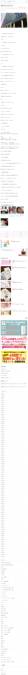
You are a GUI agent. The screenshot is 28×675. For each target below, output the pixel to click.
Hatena (20, 234)
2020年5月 (2, 495)
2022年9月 (2, 442)
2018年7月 (2, 537)
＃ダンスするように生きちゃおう (6, 659)
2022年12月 (3, 435)
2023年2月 (2, 431)
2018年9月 (2, 533)
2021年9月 (2, 467)
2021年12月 (3, 461)
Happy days (3, 570)
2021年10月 (3, 465)
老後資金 (2, 646)
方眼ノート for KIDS (4, 625)
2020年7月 (2, 490)
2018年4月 (2, 543)
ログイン (2, 667)
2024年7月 (2, 412)
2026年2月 (2, 393)
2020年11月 (3, 482)
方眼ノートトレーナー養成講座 (6, 629)
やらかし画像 (3, 583)
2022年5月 (2, 450)
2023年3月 (2, 429)
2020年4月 (2, 497)
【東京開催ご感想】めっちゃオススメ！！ (4, 215)
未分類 (2, 638)
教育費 (2, 621)
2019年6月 (2, 514)
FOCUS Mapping (3, 568)
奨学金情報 (2, 606)
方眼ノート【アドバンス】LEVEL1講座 (7, 627)
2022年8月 (2, 444)
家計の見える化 (3, 610)
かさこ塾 (2, 574)
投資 (1, 619)
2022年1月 (2, 459)
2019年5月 (2, 516)
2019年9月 (2, 507)
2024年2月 (2, 414)
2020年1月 (2, 501)
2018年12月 (3, 526)
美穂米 (2, 644)
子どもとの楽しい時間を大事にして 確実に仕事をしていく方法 (20, 215)
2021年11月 (3, 463)
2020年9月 (2, 486)
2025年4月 (2, 406)
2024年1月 (2, 416)
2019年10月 (3, 505)
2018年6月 (2, 539)
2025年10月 (3, 395)
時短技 (2, 636)
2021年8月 (2, 469)
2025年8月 (2, 397)
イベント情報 (3, 593)
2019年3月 (2, 520)
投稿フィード (3, 669)
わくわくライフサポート (5, 585)
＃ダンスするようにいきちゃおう (6, 657)
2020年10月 (3, 484)
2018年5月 (2, 541)
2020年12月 (3, 480)
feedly (21, 236)
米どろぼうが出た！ (4, 375)
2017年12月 (3, 552)
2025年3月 (2, 408)
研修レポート (3, 642)
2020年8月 (2, 488)
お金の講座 (2, 572)
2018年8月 (2, 535)
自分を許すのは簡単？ (4, 373)
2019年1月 (2, 524)
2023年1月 (2, 433)
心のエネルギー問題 (4, 617)
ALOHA (2, 566)
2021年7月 (2, 471)
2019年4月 (2, 518)
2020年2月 (2, 499)
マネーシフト (3, 602)
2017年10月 (3, 554)
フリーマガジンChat (4, 600)
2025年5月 (2, 404)
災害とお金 (2, 640)
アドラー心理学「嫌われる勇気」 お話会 (7, 587)
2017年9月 (2, 556)
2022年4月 (2, 452)
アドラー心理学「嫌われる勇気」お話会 (7, 589)
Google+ (7, 234)
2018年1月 (2, 550)
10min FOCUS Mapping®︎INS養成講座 (7, 564)
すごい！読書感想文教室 (5, 581)
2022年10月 (3, 440)
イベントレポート (3, 591)
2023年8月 (2, 423)
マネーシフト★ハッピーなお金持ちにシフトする (8, 1)
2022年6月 (2, 448)
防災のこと (2, 655)
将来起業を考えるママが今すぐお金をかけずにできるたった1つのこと (12, 383)
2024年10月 (3, 410)
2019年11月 (3, 503)
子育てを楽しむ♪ (3, 608)
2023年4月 (2, 427)
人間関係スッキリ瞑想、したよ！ (6, 377)
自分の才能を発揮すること (5, 648)
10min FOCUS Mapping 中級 (5, 562)
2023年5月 (2, 425)
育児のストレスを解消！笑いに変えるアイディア (4, 227)
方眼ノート (2, 623)
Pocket (7, 236)
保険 (1, 604)
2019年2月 (2, 522)
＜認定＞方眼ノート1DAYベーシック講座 (7, 661)
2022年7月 (2, 446)
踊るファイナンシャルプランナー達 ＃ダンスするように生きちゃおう (12, 215)
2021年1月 (2, 478)
